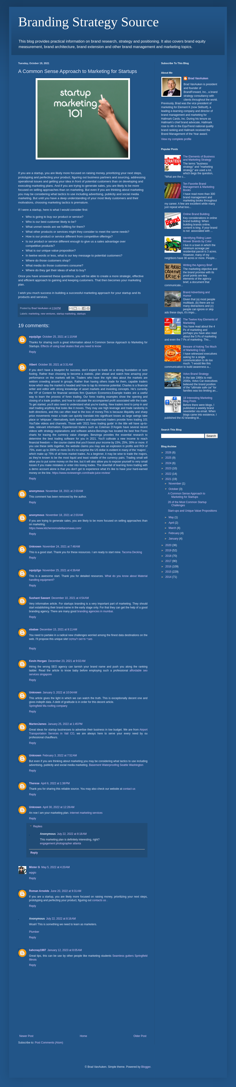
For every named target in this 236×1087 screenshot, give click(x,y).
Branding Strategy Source (88, 21)
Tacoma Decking (132, 552)
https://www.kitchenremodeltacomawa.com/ (55, 528)
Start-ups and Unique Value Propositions (192, 510)
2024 (168, 463)
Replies (37, 826)
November (175, 483)
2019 (168, 550)
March (173, 528)
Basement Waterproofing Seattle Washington (116, 765)
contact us (129, 788)
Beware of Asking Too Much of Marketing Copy (200, 348)
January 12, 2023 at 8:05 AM (64, 950)
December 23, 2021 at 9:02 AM (66, 661)
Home (83, 1036)
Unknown (35, 546)
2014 (168, 577)
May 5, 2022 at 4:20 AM (55, 867)
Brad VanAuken (198, 78)
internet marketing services (86, 812)
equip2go (35, 336)
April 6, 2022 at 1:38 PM (55, 783)
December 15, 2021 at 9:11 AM (58, 629)
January (174, 538)
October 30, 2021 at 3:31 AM (55, 364)
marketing (34, 313)
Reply (32, 351)
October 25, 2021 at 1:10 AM (59, 336)
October (174, 489)
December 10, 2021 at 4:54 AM (70, 598)
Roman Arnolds (39, 891)
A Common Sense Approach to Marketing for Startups (186, 495)
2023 (168, 468)
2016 (168, 566)
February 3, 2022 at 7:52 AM (60, 755)
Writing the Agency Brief (197, 265)
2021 (168, 479)
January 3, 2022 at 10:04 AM (60, 692)
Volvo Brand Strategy (196, 373)
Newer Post (26, 1036)
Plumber (34, 931)
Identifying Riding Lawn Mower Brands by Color (197, 239)
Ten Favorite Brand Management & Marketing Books (198, 187)
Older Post (139, 1036)
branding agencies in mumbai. (95, 611)
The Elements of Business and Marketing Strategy (199, 158)
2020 (168, 545)
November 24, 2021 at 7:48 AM (61, 546)
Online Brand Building (196, 214)
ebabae (33, 629)
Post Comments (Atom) (49, 1042)
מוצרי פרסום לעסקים (80, 639)
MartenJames (38, 724)
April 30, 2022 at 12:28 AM (58, 807)
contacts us (99, 900)
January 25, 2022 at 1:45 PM (65, 724)
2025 (168, 457)
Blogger (145, 1066)
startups (81, 313)
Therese (34, 783)
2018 (168, 555)
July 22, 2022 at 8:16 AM (61, 918)
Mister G (34, 867)
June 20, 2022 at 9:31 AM (66, 891)
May (172, 517)
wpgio (32, 872)
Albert (33, 364)
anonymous (36, 491)
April (172, 522)
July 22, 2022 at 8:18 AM (71, 833)
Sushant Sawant (39, 598)
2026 (168, 452)
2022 (168, 473)
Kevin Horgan (38, 661)
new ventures (48, 313)
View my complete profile (176, 139)
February (174, 533)
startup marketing (66, 313)
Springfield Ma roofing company (48, 705)
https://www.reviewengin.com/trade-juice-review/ (80, 473)
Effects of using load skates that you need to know (71, 346)
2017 (168, 561)
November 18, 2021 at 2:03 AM (64, 491)
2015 (168, 571)
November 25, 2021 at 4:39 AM (61, 570)
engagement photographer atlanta (60, 843)
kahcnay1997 (37, 950)
